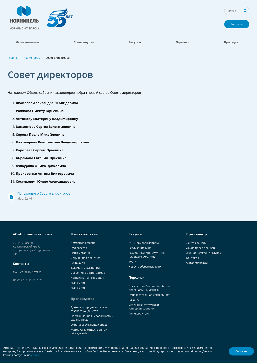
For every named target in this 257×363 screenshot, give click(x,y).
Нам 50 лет (78, 282)
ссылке (35, 355)
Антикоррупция (139, 313)
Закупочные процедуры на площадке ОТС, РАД (147, 254)
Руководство (79, 248)
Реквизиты (78, 263)
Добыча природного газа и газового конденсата (89, 309)
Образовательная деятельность (150, 295)
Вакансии (135, 300)
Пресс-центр (232, 42)
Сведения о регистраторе (88, 272)
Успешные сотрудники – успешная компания (145, 306)
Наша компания (27, 42)
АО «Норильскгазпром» (144, 243)
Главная (13, 57)
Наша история (80, 253)
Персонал (182, 42)
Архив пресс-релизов (200, 248)
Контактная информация (87, 277)
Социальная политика (85, 258)
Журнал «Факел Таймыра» (203, 253)
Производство (84, 42)
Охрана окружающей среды (89, 324)
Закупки (135, 42)
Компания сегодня (83, 243)
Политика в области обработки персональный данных (149, 288)
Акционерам (32, 57)
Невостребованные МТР (145, 266)
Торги (132, 261)
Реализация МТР (140, 248)
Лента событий (196, 243)
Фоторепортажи (197, 263)
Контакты (236, 24)
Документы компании (85, 267)
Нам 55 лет (78, 287)
